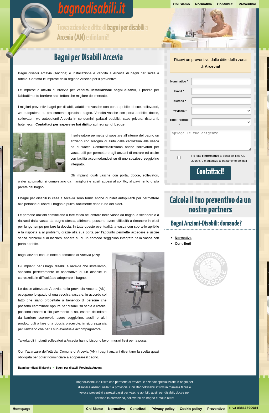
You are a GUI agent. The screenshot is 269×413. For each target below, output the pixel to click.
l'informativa (210, 155)
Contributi (225, 4)
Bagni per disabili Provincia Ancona (79, 367)
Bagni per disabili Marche (34, 367)
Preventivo (247, 4)
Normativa (203, 4)
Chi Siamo (181, 4)
